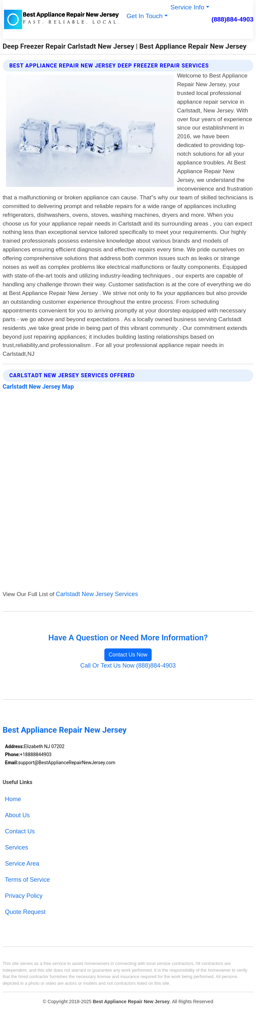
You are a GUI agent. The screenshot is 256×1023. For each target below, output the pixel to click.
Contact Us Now (128, 654)
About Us (17, 815)
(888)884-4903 (232, 19)
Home (13, 799)
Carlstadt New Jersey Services (97, 594)
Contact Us (20, 831)
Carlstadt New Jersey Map (38, 386)
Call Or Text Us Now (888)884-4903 (127, 665)
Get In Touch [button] (144, 15)
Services (16, 847)
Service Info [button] (187, 7)
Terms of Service (27, 879)
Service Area (22, 863)
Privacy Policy (24, 895)
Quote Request (25, 912)
